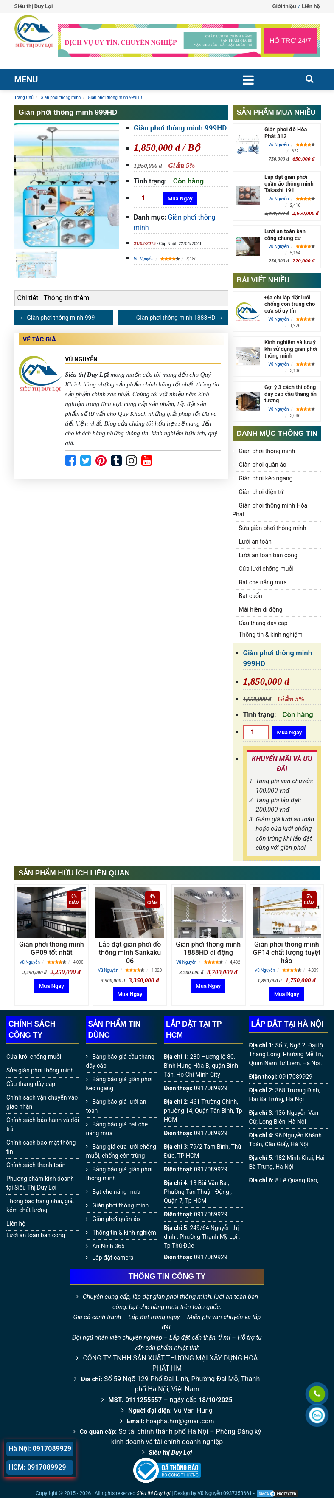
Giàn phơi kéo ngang (266, 478)
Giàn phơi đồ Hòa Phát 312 (285, 132)
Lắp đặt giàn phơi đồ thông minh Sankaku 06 (130, 952)
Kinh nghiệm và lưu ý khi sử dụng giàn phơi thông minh (290, 348)
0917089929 (210, 1088)
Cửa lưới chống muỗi (266, 568)
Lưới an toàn (255, 541)
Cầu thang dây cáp (263, 623)
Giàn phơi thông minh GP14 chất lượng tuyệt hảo (286, 952)
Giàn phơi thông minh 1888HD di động (208, 948)
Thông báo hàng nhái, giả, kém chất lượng (40, 1205)
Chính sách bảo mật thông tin (41, 1147)
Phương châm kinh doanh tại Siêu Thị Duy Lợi (40, 1183)
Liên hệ (311, 6)
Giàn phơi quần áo (262, 464)
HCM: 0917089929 (37, 1467)
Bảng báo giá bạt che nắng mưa (117, 1129)
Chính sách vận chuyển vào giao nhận (42, 1102)
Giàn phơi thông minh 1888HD (176, 317)
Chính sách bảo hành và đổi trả (42, 1124)
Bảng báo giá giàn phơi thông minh (119, 1174)
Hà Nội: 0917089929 (39, 1448)
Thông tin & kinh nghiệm (271, 634)
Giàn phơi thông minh (267, 451)
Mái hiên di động (261, 609)
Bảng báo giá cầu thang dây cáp (120, 1061)
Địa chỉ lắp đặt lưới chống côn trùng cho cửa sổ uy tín (289, 304)
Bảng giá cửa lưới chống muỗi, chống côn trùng (121, 1151)
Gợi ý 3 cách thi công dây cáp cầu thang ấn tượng (290, 393)
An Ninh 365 (108, 1246)
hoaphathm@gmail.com (180, 1421)
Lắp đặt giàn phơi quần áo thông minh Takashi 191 (289, 183)
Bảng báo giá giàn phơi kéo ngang (119, 1084)
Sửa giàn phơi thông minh (272, 528)
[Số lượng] (146, 198)
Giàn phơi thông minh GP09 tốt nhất (51, 948)
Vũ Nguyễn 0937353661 (224, 1493)
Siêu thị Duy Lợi (170, 1452)
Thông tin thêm (66, 298)
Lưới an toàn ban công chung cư (285, 234)
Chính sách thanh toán (35, 1165)
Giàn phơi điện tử (261, 491)
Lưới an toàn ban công (268, 555)
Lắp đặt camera (112, 1257)
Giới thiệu (284, 6)
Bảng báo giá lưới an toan (116, 1106)
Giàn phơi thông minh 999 (61, 317)
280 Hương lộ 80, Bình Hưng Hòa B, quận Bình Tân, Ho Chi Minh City (201, 1065)
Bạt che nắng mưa (263, 582)
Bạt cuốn (250, 595)
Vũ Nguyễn (144, 259)
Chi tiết (28, 298)
